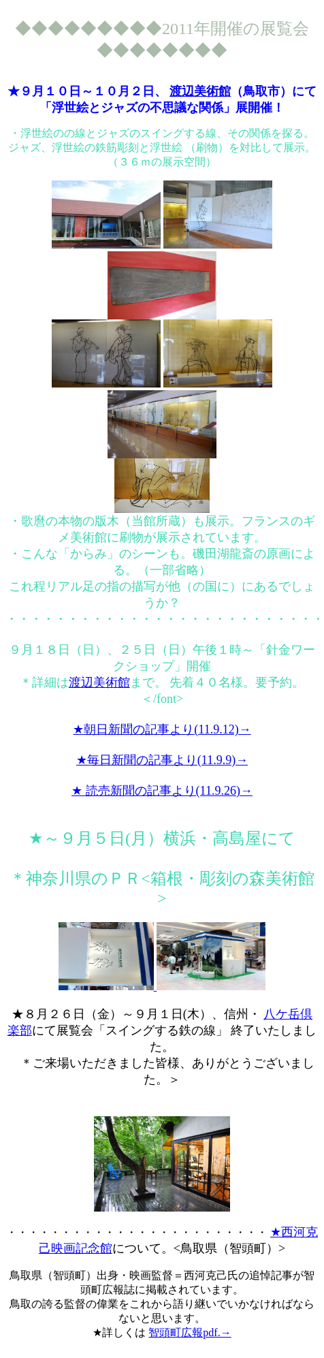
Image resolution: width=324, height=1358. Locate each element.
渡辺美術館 (200, 91)
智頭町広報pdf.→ (189, 1332)
